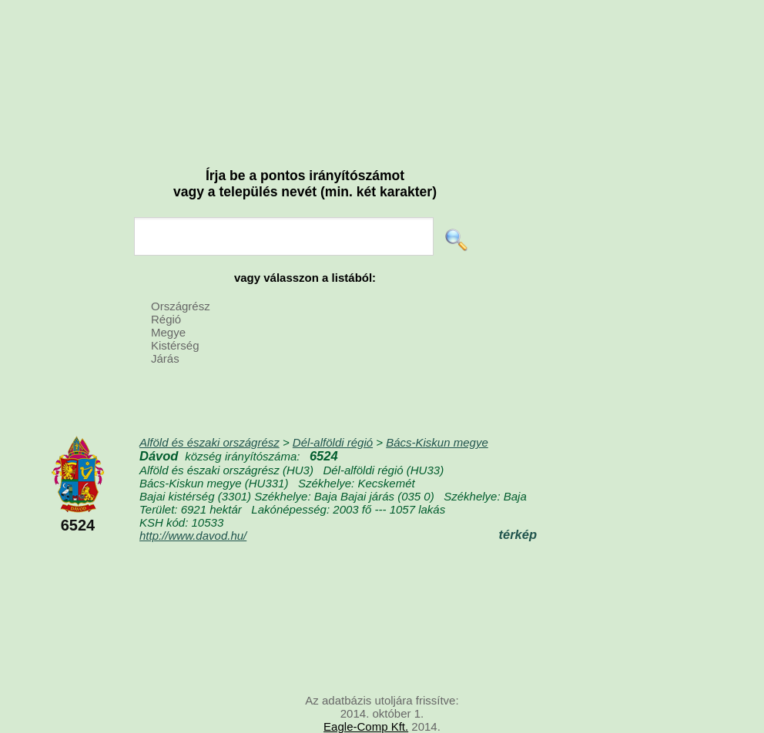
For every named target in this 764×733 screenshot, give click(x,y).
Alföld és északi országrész (209, 442)
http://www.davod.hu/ (192, 535)
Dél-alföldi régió (333, 442)
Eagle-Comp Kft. (365, 726)
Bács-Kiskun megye (437, 442)
